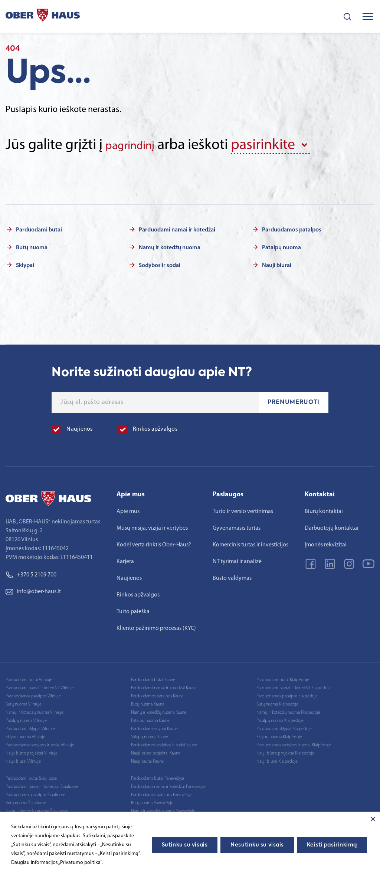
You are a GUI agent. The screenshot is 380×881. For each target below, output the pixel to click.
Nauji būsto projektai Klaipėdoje (285, 751)
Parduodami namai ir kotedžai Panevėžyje (168, 784)
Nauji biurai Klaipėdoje (277, 759)
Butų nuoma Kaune (147, 702)
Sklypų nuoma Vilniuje (25, 734)
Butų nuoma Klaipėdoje (277, 702)
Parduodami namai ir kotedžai (177, 227)
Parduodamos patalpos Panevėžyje (162, 792)
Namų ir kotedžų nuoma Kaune (158, 710)
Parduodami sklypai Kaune (154, 726)
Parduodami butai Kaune (153, 677)
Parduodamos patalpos (291, 227)
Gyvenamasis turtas (237, 526)
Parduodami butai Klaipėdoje (282, 677)
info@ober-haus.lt (33, 589)
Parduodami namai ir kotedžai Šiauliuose (42, 784)
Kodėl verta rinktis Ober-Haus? (154, 542)
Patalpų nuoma (281, 245)
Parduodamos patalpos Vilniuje (33, 693)
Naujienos (129, 576)
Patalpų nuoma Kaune (150, 718)
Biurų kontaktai (324, 509)
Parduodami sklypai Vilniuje (30, 726)
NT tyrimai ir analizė (237, 559)
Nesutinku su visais (257, 845)
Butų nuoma (32, 245)
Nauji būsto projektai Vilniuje (32, 751)
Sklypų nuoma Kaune (149, 734)
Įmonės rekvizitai (326, 542)
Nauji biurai (276, 263)
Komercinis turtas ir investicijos (250, 542)
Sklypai (25, 263)
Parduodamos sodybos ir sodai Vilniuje (40, 742)
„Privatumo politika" (80, 862)
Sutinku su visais (185, 845)
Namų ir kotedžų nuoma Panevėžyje (163, 808)
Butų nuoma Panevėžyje (152, 800)
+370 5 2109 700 (31, 572)
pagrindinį (137, 145)
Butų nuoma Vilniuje (24, 702)
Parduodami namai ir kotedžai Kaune (164, 685)
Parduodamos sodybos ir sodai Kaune (164, 742)
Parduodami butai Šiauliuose (31, 776)
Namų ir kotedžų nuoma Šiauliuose (37, 808)
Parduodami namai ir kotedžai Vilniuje (40, 685)
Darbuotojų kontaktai (331, 526)
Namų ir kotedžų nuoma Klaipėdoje (288, 710)
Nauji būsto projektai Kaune (155, 751)
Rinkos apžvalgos (138, 592)
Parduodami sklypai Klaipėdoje (284, 726)
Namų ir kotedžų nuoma (169, 245)
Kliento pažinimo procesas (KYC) (156, 626)
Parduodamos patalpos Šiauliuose (35, 792)
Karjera (125, 559)
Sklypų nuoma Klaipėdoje (279, 734)
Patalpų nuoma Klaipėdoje (280, 718)
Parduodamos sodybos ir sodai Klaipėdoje (293, 742)
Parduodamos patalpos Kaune (157, 693)
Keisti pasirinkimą (332, 845)
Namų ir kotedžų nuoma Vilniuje (34, 710)
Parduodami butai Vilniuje (29, 677)
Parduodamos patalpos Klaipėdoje (287, 693)
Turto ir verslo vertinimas (243, 509)
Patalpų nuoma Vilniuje (26, 718)
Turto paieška (133, 609)
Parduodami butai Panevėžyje (157, 776)
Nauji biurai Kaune (147, 759)
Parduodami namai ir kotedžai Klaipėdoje (293, 685)
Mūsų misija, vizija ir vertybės (152, 526)
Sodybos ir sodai (159, 263)
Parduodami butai (39, 227)
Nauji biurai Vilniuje (23, 759)
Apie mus (128, 509)
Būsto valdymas (232, 576)
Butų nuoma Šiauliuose (26, 800)
